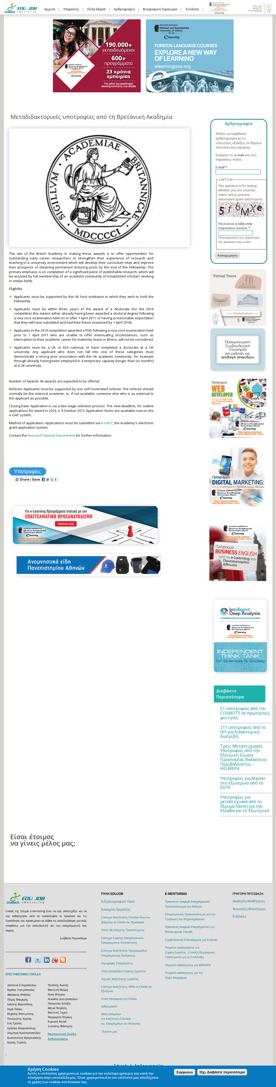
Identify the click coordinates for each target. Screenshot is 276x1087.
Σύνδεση (192, 9)
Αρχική (49, 9)
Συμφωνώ (184, 1072)
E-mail (221, 167)
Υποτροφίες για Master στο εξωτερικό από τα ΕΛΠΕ (242, 782)
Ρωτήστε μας (109, 1031)
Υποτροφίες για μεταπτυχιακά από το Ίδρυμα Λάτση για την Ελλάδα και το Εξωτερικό (244, 804)
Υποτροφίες (27, 471)
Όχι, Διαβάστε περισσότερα (222, 1072)
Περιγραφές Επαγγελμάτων (117, 963)
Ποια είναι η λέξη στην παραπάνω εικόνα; (235, 226)
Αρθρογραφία (124, 9)
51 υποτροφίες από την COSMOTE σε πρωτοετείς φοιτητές (245, 713)
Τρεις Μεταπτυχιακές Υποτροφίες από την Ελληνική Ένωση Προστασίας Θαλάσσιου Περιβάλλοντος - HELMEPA (243, 757)
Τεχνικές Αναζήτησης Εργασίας (120, 979)
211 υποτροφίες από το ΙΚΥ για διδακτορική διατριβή (243, 731)
